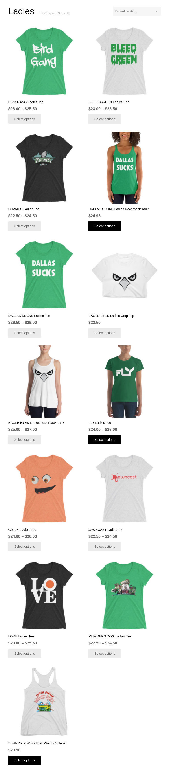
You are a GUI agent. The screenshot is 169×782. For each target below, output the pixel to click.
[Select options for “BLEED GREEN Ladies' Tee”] (104, 119)
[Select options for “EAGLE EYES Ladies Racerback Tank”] (24, 439)
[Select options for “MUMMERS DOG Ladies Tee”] (104, 653)
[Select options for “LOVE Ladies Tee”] (24, 653)
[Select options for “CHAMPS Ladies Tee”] (24, 226)
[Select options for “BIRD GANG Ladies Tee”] (24, 119)
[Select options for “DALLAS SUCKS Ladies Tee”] (24, 333)
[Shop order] (137, 11)
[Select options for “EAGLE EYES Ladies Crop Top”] (104, 333)
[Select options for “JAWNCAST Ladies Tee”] (104, 546)
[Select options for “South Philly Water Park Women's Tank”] (24, 760)
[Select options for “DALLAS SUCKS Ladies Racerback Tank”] (104, 226)
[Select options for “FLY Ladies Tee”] (104, 439)
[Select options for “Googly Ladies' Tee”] (24, 546)
